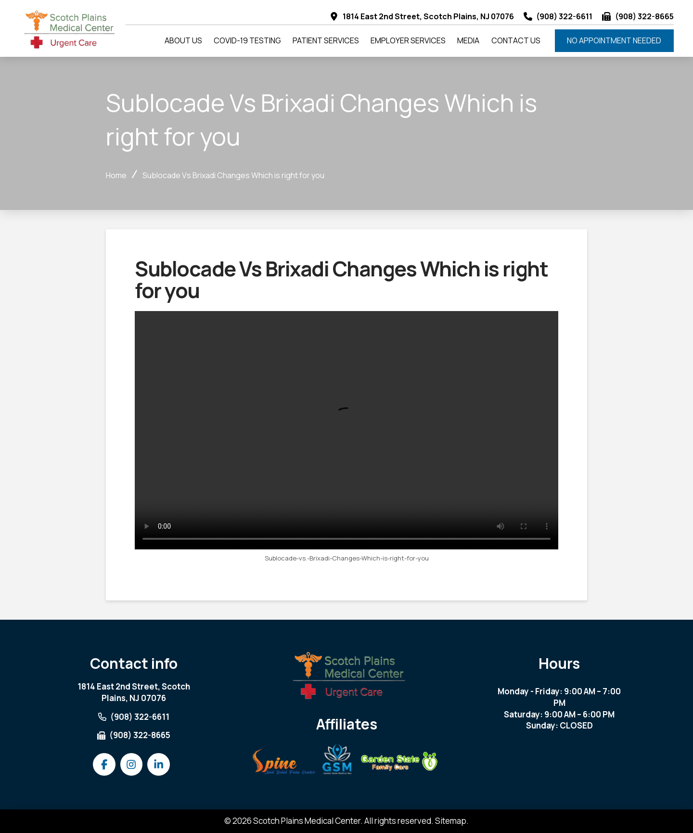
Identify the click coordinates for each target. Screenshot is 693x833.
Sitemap (450, 820)
